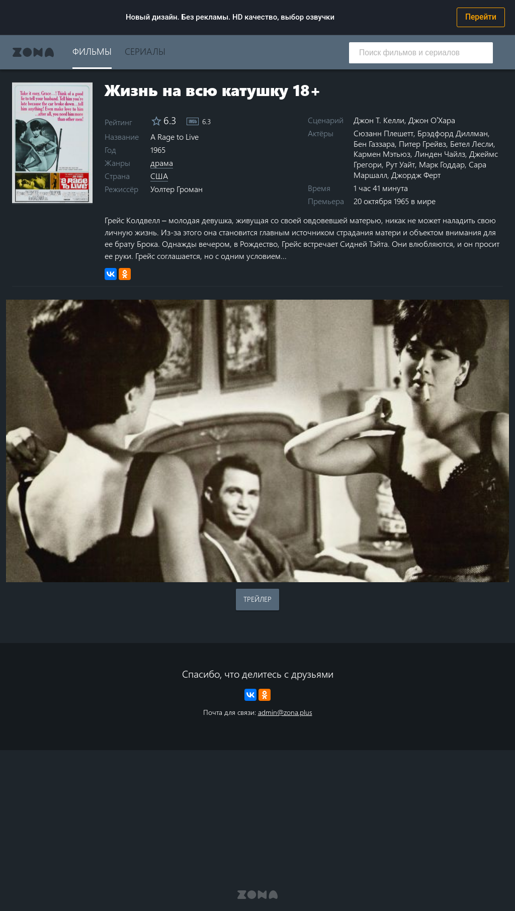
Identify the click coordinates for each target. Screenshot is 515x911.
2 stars (26, 194)
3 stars (34, 194)
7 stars (64, 194)
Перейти (480, 17)
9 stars (79, 194)
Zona (33, 52)
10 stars (87, 194)
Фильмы (92, 51)
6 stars (56, 194)
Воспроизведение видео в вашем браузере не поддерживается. (257, 441)
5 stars (49, 194)
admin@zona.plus (285, 712)
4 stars (41, 194)
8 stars (71, 194)
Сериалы (145, 51)
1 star (19, 194)
